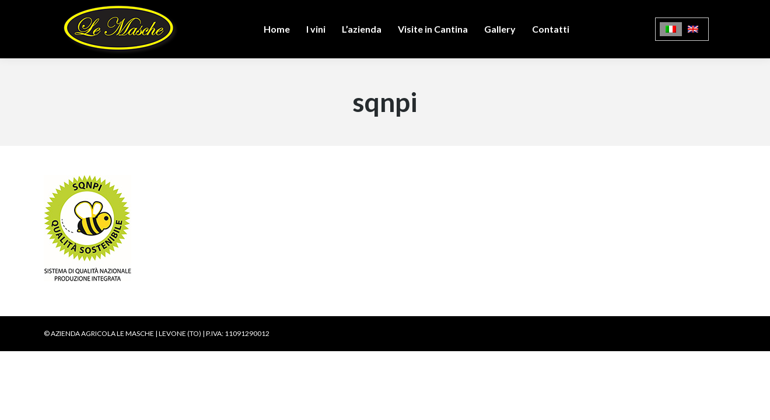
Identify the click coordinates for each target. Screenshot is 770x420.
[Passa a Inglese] (693, 29)
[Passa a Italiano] (671, 29)
